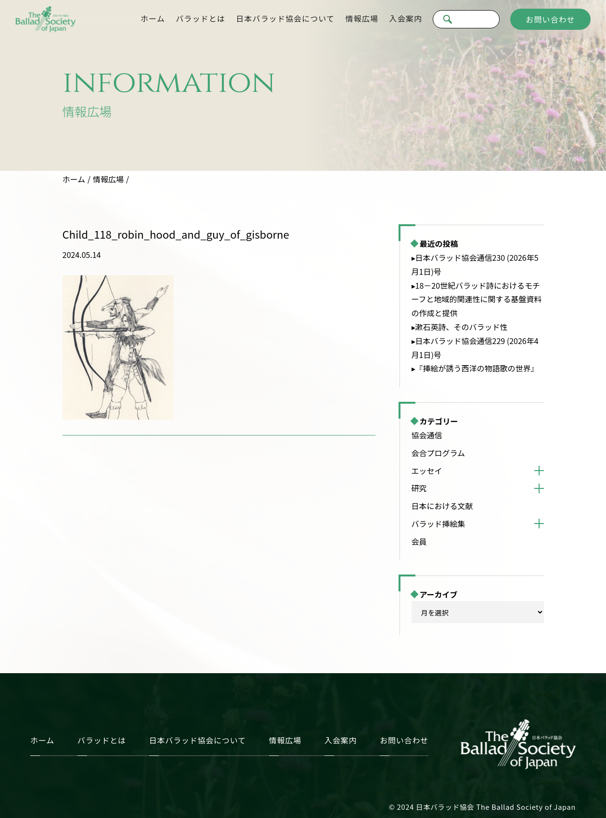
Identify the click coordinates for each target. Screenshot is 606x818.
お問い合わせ (550, 19)
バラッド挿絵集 (438, 523)
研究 (419, 488)
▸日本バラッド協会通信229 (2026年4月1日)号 (475, 347)
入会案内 (405, 18)
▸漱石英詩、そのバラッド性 (460, 326)
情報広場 (362, 18)
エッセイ (427, 470)
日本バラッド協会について (285, 18)
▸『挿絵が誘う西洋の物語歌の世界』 (475, 368)
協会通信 (427, 435)
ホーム (153, 18)
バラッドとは (200, 18)
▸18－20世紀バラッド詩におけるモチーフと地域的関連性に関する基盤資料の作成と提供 (477, 299)
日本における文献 (442, 505)
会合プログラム (438, 453)
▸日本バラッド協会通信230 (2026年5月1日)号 (475, 264)
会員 (419, 541)
